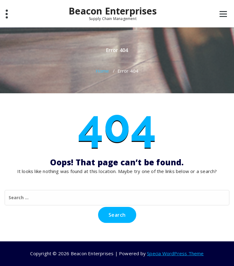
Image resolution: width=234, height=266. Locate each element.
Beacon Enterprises (113, 13)
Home (102, 71)
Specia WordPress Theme (175, 253)
